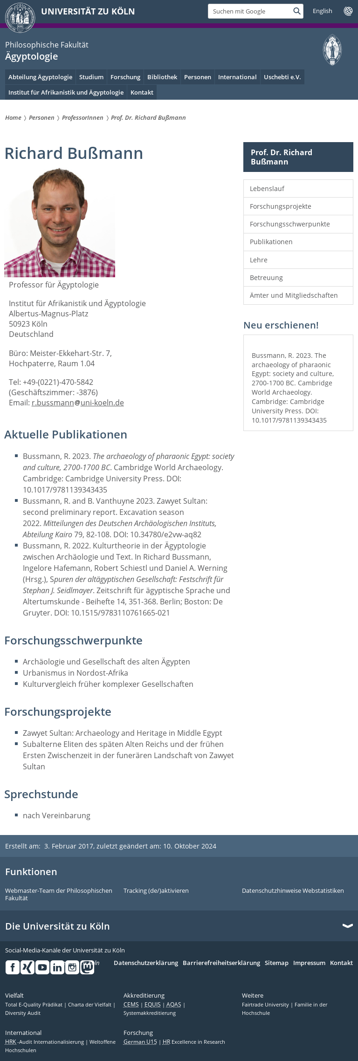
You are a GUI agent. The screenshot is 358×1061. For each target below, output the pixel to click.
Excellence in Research (194, 1042)
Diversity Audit (23, 1013)
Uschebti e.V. (282, 77)
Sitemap (277, 963)
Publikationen (271, 241)
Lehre (259, 259)
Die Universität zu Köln (57, 926)
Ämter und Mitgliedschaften (294, 295)
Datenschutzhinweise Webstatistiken (293, 891)
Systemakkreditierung (150, 1013)
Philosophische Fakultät (47, 45)
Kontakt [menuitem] (142, 92)
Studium (91, 77)
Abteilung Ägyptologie (40, 77)
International (237, 77)
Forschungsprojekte (280, 206)
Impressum (309, 963)
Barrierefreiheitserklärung (221, 963)
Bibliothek (162, 77)
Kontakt (341, 963)
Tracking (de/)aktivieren (156, 891)
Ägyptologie (31, 56)
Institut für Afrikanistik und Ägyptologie (66, 92)
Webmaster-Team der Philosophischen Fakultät (58, 894)
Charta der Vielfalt (90, 1004)
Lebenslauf (267, 188)
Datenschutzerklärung (146, 963)
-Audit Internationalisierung (45, 1042)
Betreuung (266, 277)
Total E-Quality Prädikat (34, 1004)
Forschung (125, 77)
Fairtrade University (266, 1004)
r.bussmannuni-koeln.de (78, 402)
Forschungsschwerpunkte (290, 223)
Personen (197, 77)
